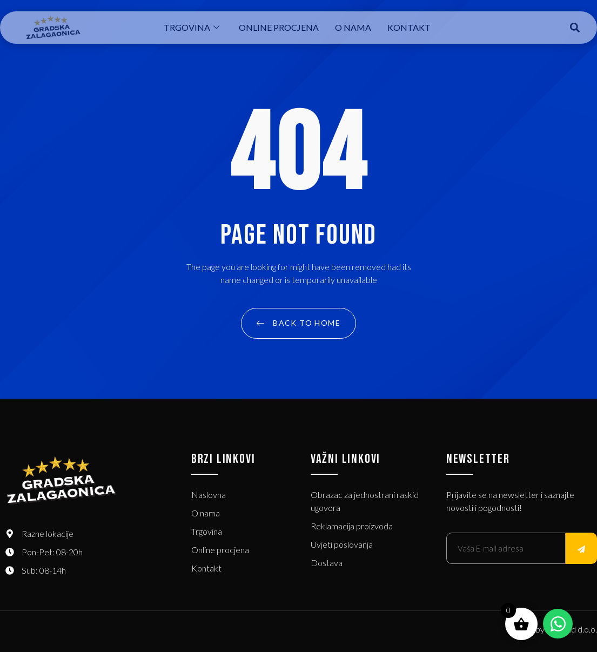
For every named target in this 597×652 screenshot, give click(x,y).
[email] (506, 548)
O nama (353, 27)
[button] (574, 28)
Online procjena (279, 27)
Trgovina (191, 27)
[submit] (581, 548)
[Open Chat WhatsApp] (558, 623)
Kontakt (409, 27)
